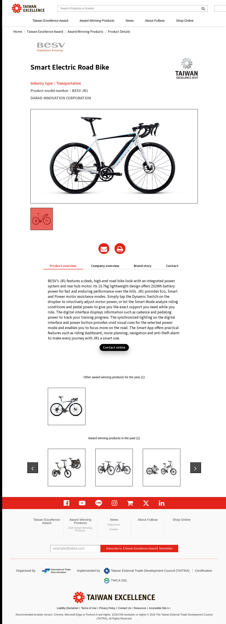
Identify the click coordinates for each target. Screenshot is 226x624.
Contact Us (124, 608)
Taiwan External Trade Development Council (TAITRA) (146, 571)
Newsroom (113, 524)
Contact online (114, 347)
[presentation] (32, 467)
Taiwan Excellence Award (50, 20)
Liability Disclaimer (67, 608)
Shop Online (184, 20)
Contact (172, 266)
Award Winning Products (97, 20)
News (130, 20)
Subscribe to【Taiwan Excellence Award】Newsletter (139, 548)
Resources (140, 608)
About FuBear (155, 20)
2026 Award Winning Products (80, 529)
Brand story (142, 266)
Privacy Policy (107, 608)
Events (114, 529)
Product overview (63, 266)
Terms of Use (88, 608)
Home (17, 31)
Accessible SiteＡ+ (160, 608)
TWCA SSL (115, 580)
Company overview (105, 266)
